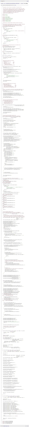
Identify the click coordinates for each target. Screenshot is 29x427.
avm (4, 3)
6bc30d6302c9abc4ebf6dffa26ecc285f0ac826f (12, 3)
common (22, 3)
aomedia (2, 3)
